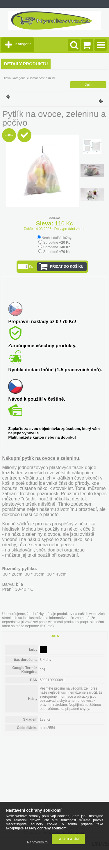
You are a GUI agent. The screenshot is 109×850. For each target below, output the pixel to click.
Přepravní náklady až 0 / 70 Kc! (42, 321)
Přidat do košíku (66, 267)
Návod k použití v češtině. (36, 399)
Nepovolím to (37, 842)
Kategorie (23, 44)
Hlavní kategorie (14, 78)
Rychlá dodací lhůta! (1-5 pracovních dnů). (55, 369)
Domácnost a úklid (41, 78)
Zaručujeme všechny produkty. (42, 345)
